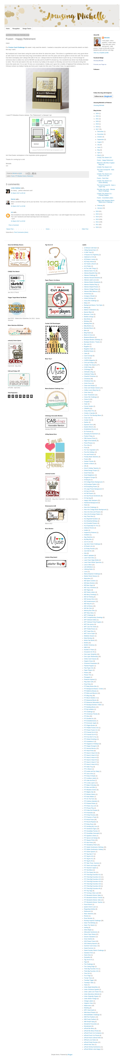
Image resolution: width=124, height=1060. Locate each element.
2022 (97, 116)
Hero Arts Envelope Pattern (92, 514)
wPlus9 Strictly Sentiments (92, 1047)
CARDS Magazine (89, 360)
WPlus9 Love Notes (90, 1040)
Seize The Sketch (89, 925)
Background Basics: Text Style (93, 305)
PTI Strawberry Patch (90, 845)
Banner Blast (88, 312)
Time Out (87, 973)
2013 (97, 219)
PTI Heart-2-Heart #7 (90, 762)
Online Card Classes (90, 659)
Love (85, 571)
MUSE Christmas (89, 645)
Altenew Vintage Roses (91, 289)
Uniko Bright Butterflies (91, 987)
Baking (86, 307)
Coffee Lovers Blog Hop (91, 390)
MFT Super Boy (89, 631)
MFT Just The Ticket (90, 626)
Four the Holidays (89, 452)
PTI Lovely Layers (89, 783)
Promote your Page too (100, 64)
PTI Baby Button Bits (90, 686)
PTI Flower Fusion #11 (91, 730)
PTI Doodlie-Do (88, 718)
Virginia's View (88, 1003)
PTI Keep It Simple (89, 776)
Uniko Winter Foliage (90, 998)
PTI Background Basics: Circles (93, 689)
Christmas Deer (88, 381)
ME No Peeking (88, 597)
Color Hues (87, 392)
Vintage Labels (88, 1001)
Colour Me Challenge (90, 397)
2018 (97, 126)
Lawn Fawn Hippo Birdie (91, 560)
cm (12, 212)
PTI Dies (86, 716)
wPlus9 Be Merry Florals (91, 1031)
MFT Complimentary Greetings (93, 617)
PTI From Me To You (90, 737)
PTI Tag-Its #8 (88, 861)
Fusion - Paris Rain (102, 178)
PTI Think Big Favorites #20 (92, 886)
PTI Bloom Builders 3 (90, 698)
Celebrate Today (89, 374)
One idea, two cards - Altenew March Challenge (106, 190)
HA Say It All (88, 491)
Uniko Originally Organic (91, 996)
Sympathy (87, 957)
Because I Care (88, 314)
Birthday (86, 321)
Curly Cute (87, 418)
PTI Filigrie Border (89, 725)
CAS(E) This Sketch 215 (104, 157)
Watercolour (87, 1005)
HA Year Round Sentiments (92, 496)
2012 (97, 222)
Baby (85, 303)
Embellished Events (90, 429)
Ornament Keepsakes (90, 663)
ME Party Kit (88, 603)
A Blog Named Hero (90, 250)
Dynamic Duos (88, 424)
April (98, 152)
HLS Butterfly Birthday (90, 521)
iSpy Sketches (88, 537)
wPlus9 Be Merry (89, 1028)
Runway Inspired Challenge (92, 920)
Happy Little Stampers (90, 500)
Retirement (30, 176)
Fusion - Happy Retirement (105, 160)
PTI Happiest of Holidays (91, 744)
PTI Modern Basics (89, 794)
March (99, 155)
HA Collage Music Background (93, 482)
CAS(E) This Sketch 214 (104, 167)
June (99, 147)
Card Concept (88, 356)
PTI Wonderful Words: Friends (93, 897)
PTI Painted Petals (89, 803)
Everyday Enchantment (91, 434)
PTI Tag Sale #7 (89, 854)
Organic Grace (88, 661)
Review (86, 916)
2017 (97, 129)
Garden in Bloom (89, 463)
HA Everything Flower (90, 486)
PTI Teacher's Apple (90, 868)
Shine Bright (87, 930)
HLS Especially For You (91, 525)
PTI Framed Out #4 (90, 734)
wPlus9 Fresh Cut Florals (91, 1035)
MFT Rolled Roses (89, 629)
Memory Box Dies (89, 610)
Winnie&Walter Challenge (91, 1015)
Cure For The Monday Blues (92, 415)
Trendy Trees (88, 978)
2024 (97, 113)
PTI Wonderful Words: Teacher (93, 902)
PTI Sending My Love (90, 826)
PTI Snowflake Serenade (91, 833)
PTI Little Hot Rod (89, 780)
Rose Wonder (88, 918)
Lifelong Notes (88, 569)
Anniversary (87, 293)
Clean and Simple (89, 385)
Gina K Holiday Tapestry (91, 468)
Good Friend (88, 473)
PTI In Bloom (88, 769)
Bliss (85, 330)
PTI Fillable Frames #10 (91, 727)
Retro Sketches (88, 914)
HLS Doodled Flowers (90, 523)
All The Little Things (90, 268)
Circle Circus (88, 383)
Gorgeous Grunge (89, 477)
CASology (87, 369)
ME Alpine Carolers (90, 581)
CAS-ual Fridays (89, 362)
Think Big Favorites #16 (91, 971)
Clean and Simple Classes (92, 388)
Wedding (86, 1008)
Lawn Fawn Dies (89, 558)
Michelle (107, 38)
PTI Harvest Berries (90, 748)
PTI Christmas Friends (91, 714)
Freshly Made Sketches (91, 457)
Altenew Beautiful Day (90, 273)
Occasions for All (89, 652)
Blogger (70, 1054)
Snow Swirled (88, 939)
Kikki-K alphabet (89, 555)
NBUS (86, 647)
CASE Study (88, 367)
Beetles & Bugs (88, 316)
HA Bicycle (87, 480)
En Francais (87, 431)
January (99, 208)
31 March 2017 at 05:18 (18, 193)
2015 (97, 214)
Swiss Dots (87, 955)
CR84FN (86, 408)
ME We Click (88, 608)
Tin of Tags (87, 975)
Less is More (88, 565)
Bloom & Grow (88, 335)
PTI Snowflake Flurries (91, 831)
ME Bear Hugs (88, 585)
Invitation (87, 535)
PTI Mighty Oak (88, 792)
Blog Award (87, 333)
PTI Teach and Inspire (90, 865)
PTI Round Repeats (90, 822)
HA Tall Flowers (88, 493)
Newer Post (9, 229)
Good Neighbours (89, 475)
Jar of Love (87, 542)
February (100, 205)
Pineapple (87, 677)
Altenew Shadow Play (90, 284)
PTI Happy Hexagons (90, 746)
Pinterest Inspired (89, 679)
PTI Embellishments (90, 721)
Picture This (87, 675)
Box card (86, 344)
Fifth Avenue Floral (89, 438)
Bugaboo (87, 346)
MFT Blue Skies (89, 613)
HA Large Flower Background (93, 489)
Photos (86, 672)
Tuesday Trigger (89, 980)
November (100, 134)
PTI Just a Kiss (88, 773)
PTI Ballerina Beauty (90, 691)
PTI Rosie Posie (89, 819)
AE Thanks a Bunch (90, 264)
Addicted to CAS (89, 257)
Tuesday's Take (88, 982)
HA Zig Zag (87, 498)
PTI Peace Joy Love (90, 806)
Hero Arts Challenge (90, 507)
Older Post (85, 229)
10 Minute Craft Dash (90, 248)
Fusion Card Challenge (16, 47)
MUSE (86, 643)
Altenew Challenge (89, 275)
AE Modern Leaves (90, 259)
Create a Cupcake (89, 413)
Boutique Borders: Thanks (92, 342)
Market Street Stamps (90, 576)
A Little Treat (88, 252)
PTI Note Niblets (89, 796)
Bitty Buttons (88, 326)
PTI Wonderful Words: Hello (92, 900)
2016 (97, 211)
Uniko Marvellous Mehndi (91, 994)
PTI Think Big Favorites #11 (92, 874)
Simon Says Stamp (90, 934)
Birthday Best (88, 323)
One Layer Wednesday (91, 656)
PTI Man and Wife (89, 787)
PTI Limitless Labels (90, 778)
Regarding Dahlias (89, 909)
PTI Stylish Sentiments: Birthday (93, 847)
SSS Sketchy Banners (90, 943)
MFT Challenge (88, 615)
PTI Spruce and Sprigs (91, 838)
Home (8, 28)
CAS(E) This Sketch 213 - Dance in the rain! (104, 174)
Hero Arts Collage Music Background (95, 509)
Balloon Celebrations (90, 310)
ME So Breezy (88, 606)
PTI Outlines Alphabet (90, 801)
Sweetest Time (88, 953)
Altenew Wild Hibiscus (90, 291)
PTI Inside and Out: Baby (91, 771)
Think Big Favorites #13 (91, 969)
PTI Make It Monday (90, 785)
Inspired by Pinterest (90, 532)
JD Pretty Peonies (89, 548)
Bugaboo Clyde (88, 349)
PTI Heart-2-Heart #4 (90, 757)
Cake (85, 353)
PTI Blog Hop (88, 695)
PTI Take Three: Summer (91, 863)
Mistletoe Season (89, 636)
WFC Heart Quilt (89, 1010)
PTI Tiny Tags (88, 891)
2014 (97, 216)
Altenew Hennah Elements (92, 277)
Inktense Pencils (89, 528)
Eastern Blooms (89, 427)
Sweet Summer (88, 948)
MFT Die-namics (89, 624)
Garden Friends (88, 461)
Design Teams (27, 28)
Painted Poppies (89, 666)
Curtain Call (87, 420)
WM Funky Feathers (90, 1019)
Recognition (16, 28)
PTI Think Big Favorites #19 (92, 884)
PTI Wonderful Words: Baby (92, 895)
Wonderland (87, 1026)
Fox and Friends (89, 454)
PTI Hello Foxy (88, 767)
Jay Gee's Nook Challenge (92, 544)
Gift (85, 466)
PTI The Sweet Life (90, 872)
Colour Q (87, 399)
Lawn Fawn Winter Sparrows (92, 562)
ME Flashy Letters (89, 592)
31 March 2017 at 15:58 (18, 206)
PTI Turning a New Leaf (91, 893)
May (98, 150)
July (98, 144)
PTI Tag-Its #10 (88, 856)
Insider (86, 530)
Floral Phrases (88, 443)
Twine (86, 985)
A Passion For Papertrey (91, 255)
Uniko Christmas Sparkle (91, 989)
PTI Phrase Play (89, 808)
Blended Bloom (88, 328)
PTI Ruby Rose (88, 824)
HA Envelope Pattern (90, 484)
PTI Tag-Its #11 (88, 858)
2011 (97, 224)
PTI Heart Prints (89, 750)
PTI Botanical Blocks (90, 700)
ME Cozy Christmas (90, 587)
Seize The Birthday (89, 923)
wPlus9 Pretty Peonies (91, 1042)
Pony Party (87, 684)
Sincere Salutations (90, 936)
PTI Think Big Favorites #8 (92, 888)
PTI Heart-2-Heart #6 (90, 760)
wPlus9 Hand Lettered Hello (92, 1037)
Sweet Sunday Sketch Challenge (94, 950)
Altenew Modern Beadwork (92, 282)
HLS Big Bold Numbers (91, 519)
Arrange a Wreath (89, 296)
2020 (97, 121)
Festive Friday (88, 436)
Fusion (13, 176)
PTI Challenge (88, 711)
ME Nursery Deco (89, 599)
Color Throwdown (89, 395)
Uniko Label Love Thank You (92, 992)
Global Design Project (90, 470)
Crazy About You (89, 411)
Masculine (87, 578)
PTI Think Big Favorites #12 (92, 877)
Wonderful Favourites (90, 1024)
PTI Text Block (88, 870)
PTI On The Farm (89, 799)
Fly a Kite (87, 445)
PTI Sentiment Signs (90, 828)
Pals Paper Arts (88, 668)
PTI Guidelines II (89, 741)
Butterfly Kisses (88, 351)
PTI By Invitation (89, 709)
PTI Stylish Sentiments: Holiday (93, 849)
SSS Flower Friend (89, 941)
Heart (85, 505)
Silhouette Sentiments (90, 932)
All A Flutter (87, 266)
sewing (86, 927)
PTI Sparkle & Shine (90, 835)
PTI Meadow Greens (20, 176)
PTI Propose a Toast (90, 817)
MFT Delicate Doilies (90, 620)
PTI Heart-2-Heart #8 (90, 764)
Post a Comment (14, 225)
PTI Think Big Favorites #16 (92, 881)
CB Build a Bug (88, 372)
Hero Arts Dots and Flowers (92, 512)
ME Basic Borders (89, 583)
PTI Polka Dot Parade (90, 810)
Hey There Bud (88, 516)
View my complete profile (101, 52)
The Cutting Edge (89, 966)
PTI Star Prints (88, 842)
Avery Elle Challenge (90, 300)
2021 (97, 119)
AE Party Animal (89, 261)
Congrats (87, 401)
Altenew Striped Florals (91, 287)
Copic (86, 404)
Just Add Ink (87, 551)
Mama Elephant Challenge (92, 574)
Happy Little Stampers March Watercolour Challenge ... (105, 201)
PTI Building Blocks (90, 707)
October (99, 137)
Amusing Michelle (98, 60)
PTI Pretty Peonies (89, 815)
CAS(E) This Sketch (90, 365)
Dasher (86, 422)
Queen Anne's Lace (90, 907)
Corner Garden (88, 406)
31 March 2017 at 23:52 (18, 221)
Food (85, 447)
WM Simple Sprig (89, 1021)
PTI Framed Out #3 (90, 732)
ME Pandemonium (89, 601)
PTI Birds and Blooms (90, 693)
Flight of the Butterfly (90, 440)
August (99, 142)
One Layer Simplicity (90, 654)
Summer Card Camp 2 (91, 946)
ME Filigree (87, 590)
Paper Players (88, 670)
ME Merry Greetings (90, 594)
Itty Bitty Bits (88, 539)
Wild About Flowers (90, 1012)
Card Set (86, 358)
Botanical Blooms (89, 337)
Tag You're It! (88, 959)
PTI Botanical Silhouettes (91, 702)
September (100, 139)
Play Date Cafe (88, 682)
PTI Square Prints (89, 840)
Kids (85, 553)
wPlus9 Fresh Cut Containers (93, 1033)
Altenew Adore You (89, 271)
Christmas (87, 378)
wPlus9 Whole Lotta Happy (92, 1049)
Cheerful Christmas (90, 376)
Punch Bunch (88, 904)
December (100, 131)
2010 (97, 227)
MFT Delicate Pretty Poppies (92, 622)
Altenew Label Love (90, 280)
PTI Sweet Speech (89, 851)
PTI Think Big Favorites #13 (92, 879)
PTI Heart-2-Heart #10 (91, 753)
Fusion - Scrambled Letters (105, 198)
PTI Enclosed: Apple (90, 723)
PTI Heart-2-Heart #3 (90, 755)
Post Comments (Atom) (21, 232)
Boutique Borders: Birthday (92, 339)
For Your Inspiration (90, 450)
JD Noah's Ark (88, 546)
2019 (97, 124)
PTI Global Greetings (90, 739)
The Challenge (88, 964)
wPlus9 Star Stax (89, 1044)
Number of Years (89, 649)
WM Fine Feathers (89, 1017)
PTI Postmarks (88, 812)
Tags (85, 962)
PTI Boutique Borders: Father (93, 705)
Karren (13, 199)
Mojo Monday (88, 638)
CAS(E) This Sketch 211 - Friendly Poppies (104, 194)
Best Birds (87, 319)
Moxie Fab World (89, 640)
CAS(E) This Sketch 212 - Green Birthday (104, 181)
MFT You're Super (89, 633)
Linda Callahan (16, 188)
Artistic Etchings (89, 298)
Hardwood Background (91, 502)
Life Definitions (88, 567)
